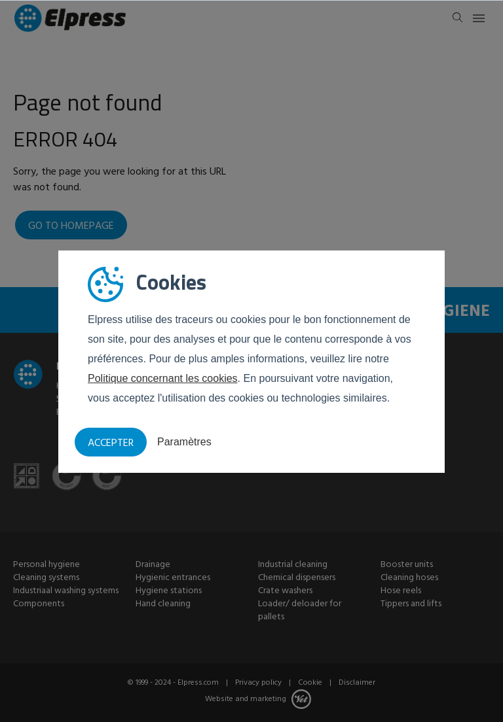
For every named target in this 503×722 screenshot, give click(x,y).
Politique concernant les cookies (163, 378)
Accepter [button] (111, 443)
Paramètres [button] (184, 441)
